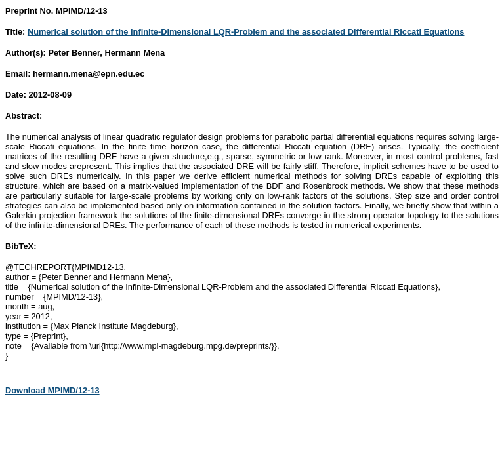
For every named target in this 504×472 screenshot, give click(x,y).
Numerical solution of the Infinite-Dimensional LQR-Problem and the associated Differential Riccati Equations (246, 32)
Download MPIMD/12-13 (52, 390)
